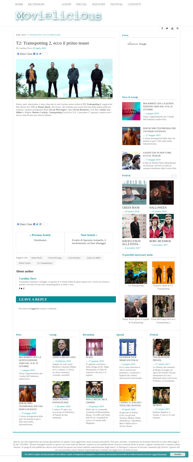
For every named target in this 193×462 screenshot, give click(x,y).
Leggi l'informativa (159, 454)
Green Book (131, 207)
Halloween (158, 207)
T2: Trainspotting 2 (44, 263)
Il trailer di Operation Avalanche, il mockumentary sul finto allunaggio (89, 241)
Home (19, 4)
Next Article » (89, 235)
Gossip (66, 4)
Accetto (177, 454)
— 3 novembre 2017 (158, 245)
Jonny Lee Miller (94, 258)
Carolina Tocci (27, 278)
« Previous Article (40, 235)
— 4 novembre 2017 (131, 248)
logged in (34, 308)
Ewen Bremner (74, 258)
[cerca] (147, 44)
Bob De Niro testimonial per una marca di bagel (31, 406)
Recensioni (36, 4)
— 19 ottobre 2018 (157, 211)
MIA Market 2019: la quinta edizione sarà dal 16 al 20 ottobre (158, 106)
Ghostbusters (40, 240)
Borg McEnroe (160, 241)
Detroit (157, 405)
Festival (116, 4)
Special (81, 4)
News (53, 4)
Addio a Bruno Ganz (64, 357)
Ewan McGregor (55, 258)
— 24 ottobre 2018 (130, 211)
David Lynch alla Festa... (131, 243)
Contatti (134, 4)
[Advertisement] (156, 16)
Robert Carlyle (25, 263)
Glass (89, 357)
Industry (99, 4)
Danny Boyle (36, 258)
